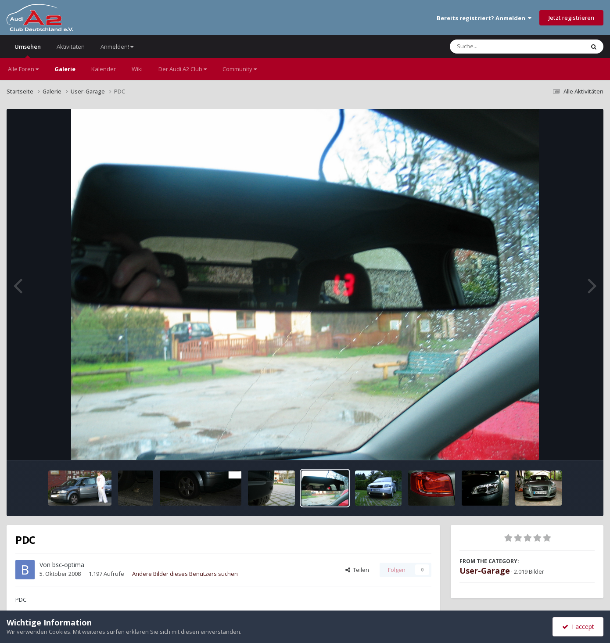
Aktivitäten (71, 46)
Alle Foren (23, 69)
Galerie (64, 69)
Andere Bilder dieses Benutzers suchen (185, 574)
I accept (578, 626)
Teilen (357, 570)
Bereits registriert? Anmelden (484, 18)
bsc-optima (68, 564)
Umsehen (27, 50)
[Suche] (499, 47)
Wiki (137, 69)
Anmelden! (116, 46)
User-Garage (484, 570)
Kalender (103, 69)
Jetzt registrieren (571, 18)
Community (239, 69)
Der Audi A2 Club (182, 69)
